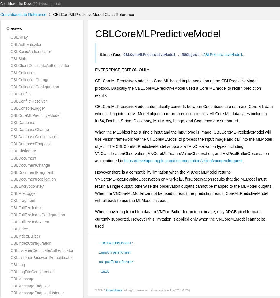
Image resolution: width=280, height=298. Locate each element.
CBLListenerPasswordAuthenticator (42, 257)
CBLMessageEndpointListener (37, 293)
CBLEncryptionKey (27, 186)
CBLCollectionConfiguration (35, 87)
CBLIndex (19, 229)
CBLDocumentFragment (32, 172)
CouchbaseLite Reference (23, 14)
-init (104, 273)
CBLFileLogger (24, 193)
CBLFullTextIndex (26, 207)
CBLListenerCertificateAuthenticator (42, 250)
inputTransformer (115, 254)
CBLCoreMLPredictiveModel (35, 115)
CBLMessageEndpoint (30, 286)
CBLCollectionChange (30, 79)
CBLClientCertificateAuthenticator (40, 65)
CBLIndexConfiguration (31, 243)
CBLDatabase (23, 122)
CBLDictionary (23, 151)
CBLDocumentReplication (33, 179)
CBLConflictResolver (29, 101)
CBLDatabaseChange (30, 129)
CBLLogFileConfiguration (33, 272)
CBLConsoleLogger (28, 108)
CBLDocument (23, 158)
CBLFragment (23, 200)
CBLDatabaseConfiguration (35, 136)
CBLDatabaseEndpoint (31, 144)
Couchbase (114, 292)
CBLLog (18, 264)
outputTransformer (116, 263)
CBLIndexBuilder (25, 236)
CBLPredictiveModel (223, 56)
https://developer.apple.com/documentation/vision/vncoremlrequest (183, 162)
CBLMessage (22, 279)
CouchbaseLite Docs (16, 4)
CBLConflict (21, 94)
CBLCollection (23, 72)
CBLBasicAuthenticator (31, 51)
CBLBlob (18, 58)
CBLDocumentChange (30, 165)
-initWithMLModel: (116, 244)
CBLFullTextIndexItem (30, 222)
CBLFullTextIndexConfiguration (38, 215)
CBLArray (19, 37)
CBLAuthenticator (26, 44)
